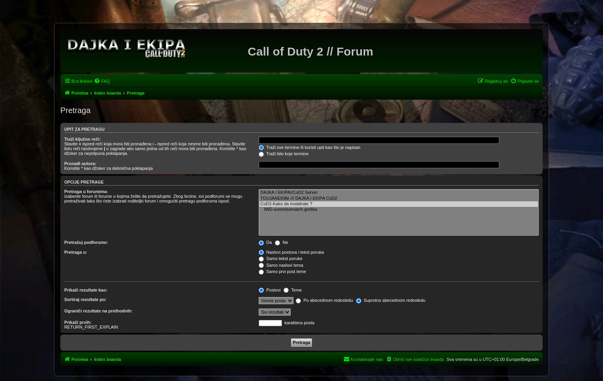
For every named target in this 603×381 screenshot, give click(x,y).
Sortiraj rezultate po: (85, 299)
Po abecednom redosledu (324, 300)
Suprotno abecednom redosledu (391, 300)
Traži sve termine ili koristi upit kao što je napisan (309, 147)
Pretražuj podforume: (86, 242)
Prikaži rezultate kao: (85, 290)
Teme (293, 290)
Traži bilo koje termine (283, 153)
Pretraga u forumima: (86, 191)
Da (265, 242)
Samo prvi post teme (282, 271)
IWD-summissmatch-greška (398, 209)
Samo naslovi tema (281, 265)
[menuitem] (102, 81)
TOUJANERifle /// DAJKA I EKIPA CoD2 (398, 198)
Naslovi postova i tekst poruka (291, 252)
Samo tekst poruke (280, 258)
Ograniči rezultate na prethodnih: (98, 311)
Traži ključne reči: (82, 139)
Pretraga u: (75, 252)
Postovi (269, 290)
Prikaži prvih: (77, 322)
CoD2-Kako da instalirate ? (398, 204)
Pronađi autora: (80, 163)
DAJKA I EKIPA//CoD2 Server (398, 192)
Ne (281, 242)
